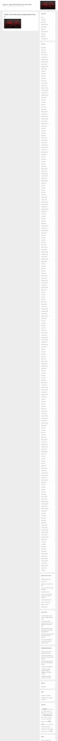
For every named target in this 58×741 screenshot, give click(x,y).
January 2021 (44, 194)
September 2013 (44, 389)
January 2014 (44, 379)
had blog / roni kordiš (45, 690)
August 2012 (44, 420)
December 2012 (44, 410)
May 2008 (43, 541)
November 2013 (44, 384)
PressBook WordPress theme (46, 739)
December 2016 (44, 303)
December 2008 (44, 524)
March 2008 (43, 546)
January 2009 (44, 522)
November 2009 (44, 498)
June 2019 (43, 232)
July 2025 (43, 65)
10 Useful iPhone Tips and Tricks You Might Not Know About (47, 612)
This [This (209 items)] (47, 724)
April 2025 (43, 73)
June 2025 (43, 68)
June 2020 (43, 210)
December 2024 (44, 82)
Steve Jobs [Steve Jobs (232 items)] (51, 722)
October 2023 (44, 115)
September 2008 (44, 531)
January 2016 (44, 329)
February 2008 (44, 548)
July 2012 (43, 422)
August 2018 (44, 256)
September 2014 (44, 360)
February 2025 (44, 77)
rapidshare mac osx (45, 586)
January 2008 (44, 550)
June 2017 (43, 289)
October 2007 (44, 557)
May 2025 (43, 70)
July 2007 (43, 565)
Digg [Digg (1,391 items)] (42, 707)
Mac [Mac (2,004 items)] (50, 713)
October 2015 (44, 336)
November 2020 (44, 199)
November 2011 (44, 441)
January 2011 (44, 465)
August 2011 (43, 448)
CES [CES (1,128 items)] (45, 705)
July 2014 (43, 365)
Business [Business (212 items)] (42, 705)
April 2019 (43, 237)
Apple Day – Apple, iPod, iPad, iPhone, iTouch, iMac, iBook (17, 1)
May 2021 (43, 184)
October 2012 (44, 415)
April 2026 (43, 44)
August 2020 (44, 206)
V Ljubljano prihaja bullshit (46, 661)
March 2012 (43, 431)
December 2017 (44, 275)
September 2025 (44, 61)
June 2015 (43, 346)
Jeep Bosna (43, 681)
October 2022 (44, 144)
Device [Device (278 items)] (51, 705)
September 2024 (44, 89)
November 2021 (44, 170)
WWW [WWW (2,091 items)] (51, 725)
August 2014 (44, 363)
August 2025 (44, 63)
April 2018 (43, 265)
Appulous (43, 23)
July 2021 (43, 180)
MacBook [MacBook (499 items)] (43, 716)
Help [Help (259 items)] (52, 707)
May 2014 (43, 370)
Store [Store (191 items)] (42, 724)
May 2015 (43, 348)
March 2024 (43, 104)
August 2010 (44, 477)
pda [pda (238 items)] (46, 721)
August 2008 (44, 534)
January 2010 (44, 493)
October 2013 (44, 386)
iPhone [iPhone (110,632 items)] (49, 710)
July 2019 (43, 229)
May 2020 (43, 213)
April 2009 (43, 515)
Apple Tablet (44, 21)
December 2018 (44, 246)
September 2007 (44, 560)
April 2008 (43, 543)
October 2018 (44, 251)
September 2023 (44, 118)
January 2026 (44, 51)
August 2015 (44, 341)
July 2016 (43, 315)
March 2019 (43, 239)
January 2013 (44, 408)
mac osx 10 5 (44, 576)
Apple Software (44, 19)
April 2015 (43, 351)
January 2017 (44, 301)
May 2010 (43, 484)
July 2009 (43, 508)
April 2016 (43, 322)
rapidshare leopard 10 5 (46, 594)
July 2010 (43, 479)
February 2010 (44, 491)
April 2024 (43, 101)
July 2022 (43, 151)
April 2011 (43, 458)
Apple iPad (43, 16)
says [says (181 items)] (48, 722)
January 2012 (44, 436)
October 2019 (44, 222)
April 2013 (43, 401)
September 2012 (44, 417)
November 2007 (44, 555)
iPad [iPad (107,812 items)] (45, 710)
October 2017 (44, 279)
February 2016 (44, 327)
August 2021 (44, 177)
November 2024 (44, 84)
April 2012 (43, 429)
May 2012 (43, 427)
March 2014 (43, 374)
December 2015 (44, 332)
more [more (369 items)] (42, 721)
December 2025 (44, 54)
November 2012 (44, 412)
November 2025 (44, 56)
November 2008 (44, 526)
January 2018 (44, 272)
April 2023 (43, 130)
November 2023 (44, 113)
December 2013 (44, 382)
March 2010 (43, 489)
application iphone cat (46, 573)
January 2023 (44, 137)
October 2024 (44, 87)
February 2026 (44, 49)
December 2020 (44, 196)
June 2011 (43, 453)
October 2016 (44, 308)
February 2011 (44, 462)
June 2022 (43, 153)
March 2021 (43, 189)
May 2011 (43, 455)
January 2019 (44, 244)
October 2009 (44, 500)
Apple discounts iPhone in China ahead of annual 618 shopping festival (47, 625)
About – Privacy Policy (46, 734)
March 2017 (43, 296)
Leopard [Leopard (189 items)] (47, 713)
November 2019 (44, 220)
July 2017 (43, 286)
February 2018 (44, 270)
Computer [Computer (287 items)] (47, 705)
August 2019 (44, 227)
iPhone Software (44, 26)
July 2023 (43, 123)
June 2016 (43, 317)
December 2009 (44, 496)
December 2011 (44, 439)
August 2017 (44, 284)
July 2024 (43, 94)
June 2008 (43, 538)
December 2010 (44, 467)
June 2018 (43, 260)
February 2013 (44, 405)
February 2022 (44, 163)
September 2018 (44, 253)
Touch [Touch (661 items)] (49, 724)
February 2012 (44, 434)
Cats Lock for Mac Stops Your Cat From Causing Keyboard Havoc (46, 636)
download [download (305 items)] (45, 707)
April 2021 (43, 187)
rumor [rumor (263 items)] (46, 722)
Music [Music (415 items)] (44, 721)
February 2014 (44, 377)
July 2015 (43, 344)
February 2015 (44, 355)
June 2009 (43, 510)
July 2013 (43, 393)
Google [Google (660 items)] (50, 707)
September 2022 (44, 146)
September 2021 (44, 175)
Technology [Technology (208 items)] (45, 724)
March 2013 (43, 403)
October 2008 (44, 529)
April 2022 (43, 158)
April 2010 (43, 486)
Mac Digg (43, 28)
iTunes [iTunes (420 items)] (45, 713)
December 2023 (44, 111)
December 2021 (44, 168)
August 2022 (44, 149)
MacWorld (43, 30)
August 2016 (44, 313)
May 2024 (43, 99)
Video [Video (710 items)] (52, 724)
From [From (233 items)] (47, 707)
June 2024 (43, 96)
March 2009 (43, 517)
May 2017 (43, 291)
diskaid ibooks (44, 601)
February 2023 (44, 134)
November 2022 (44, 142)
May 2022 (43, 156)
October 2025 (44, 58)
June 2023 (43, 125)
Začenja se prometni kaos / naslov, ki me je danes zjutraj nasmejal (47, 652)
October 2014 (44, 358)
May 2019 (43, 234)
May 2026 (43, 42)
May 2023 (43, 127)
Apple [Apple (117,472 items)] (44, 704)
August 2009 (44, 505)
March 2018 (43, 268)
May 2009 (43, 512)
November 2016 (44, 305)
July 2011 (43, 450)
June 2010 (43, 481)
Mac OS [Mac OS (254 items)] (46, 716)
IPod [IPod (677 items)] (49, 711)
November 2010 (44, 469)
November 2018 (44, 248)
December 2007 (44, 553)
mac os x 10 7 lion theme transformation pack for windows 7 (46, 590)
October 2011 (44, 443)
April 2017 (43, 294)
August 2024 (44, 92)
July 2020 (43, 208)
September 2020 (44, 203)
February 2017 (44, 298)
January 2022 (44, 165)
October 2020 (44, 201)
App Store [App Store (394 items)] (52, 703)
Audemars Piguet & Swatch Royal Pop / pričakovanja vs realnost (47, 657)
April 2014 (43, 372)
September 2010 (44, 474)
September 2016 (44, 310)
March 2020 (43, 218)
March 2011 (43, 460)
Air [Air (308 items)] (41, 703)
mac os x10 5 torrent (45, 596)
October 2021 (44, 172)
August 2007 (44, 562)
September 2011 (44, 446)
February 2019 (44, 241)
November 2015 (44, 334)
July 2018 (43, 258)
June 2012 (43, 424)
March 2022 (43, 161)
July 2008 (43, 536)
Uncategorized (44, 33)
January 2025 (44, 80)
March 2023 (43, 132)
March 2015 (43, 353)
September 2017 (44, 282)
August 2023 (44, 120)
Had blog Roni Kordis (47, 642)
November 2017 (44, 277)
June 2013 (43, 396)
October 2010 (44, 472)
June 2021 (43, 182)
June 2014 (43, 367)
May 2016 (43, 320)
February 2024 (44, 106)
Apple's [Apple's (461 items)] (48, 703)
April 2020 (43, 215)
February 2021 (44, 191)
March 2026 (43, 47)
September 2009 (44, 503)
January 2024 (44, 108)
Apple (42, 12)
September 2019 (44, 225)
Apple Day (43, 14)
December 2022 (44, 139)
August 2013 (44, 391)
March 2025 (43, 75)
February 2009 (44, 519)
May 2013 (43, 398)
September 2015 (44, 339)
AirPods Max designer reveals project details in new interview (47, 630)
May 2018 (43, 263)
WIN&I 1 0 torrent (44, 599)
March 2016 (43, 325)
